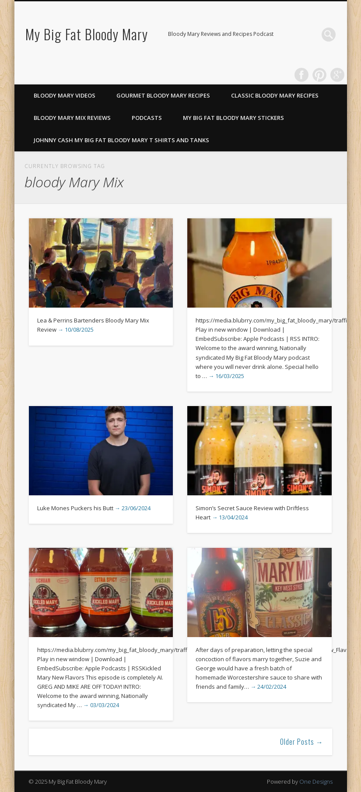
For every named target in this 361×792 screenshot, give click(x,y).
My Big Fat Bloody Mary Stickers (233, 118)
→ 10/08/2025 (76, 329)
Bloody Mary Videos (64, 95)
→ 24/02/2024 (268, 686)
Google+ (337, 75)
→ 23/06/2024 (133, 508)
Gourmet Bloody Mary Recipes (163, 95)
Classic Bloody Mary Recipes (275, 95)
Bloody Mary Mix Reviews (72, 118)
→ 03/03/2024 (101, 705)
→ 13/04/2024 (230, 517)
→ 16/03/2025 (226, 376)
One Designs (316, 781)
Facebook (301, 75)
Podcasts (147, 118)
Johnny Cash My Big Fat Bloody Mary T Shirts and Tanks (121, 140)
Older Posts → (301, 741)
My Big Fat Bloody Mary (86, 34)
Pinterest (319, 75)
